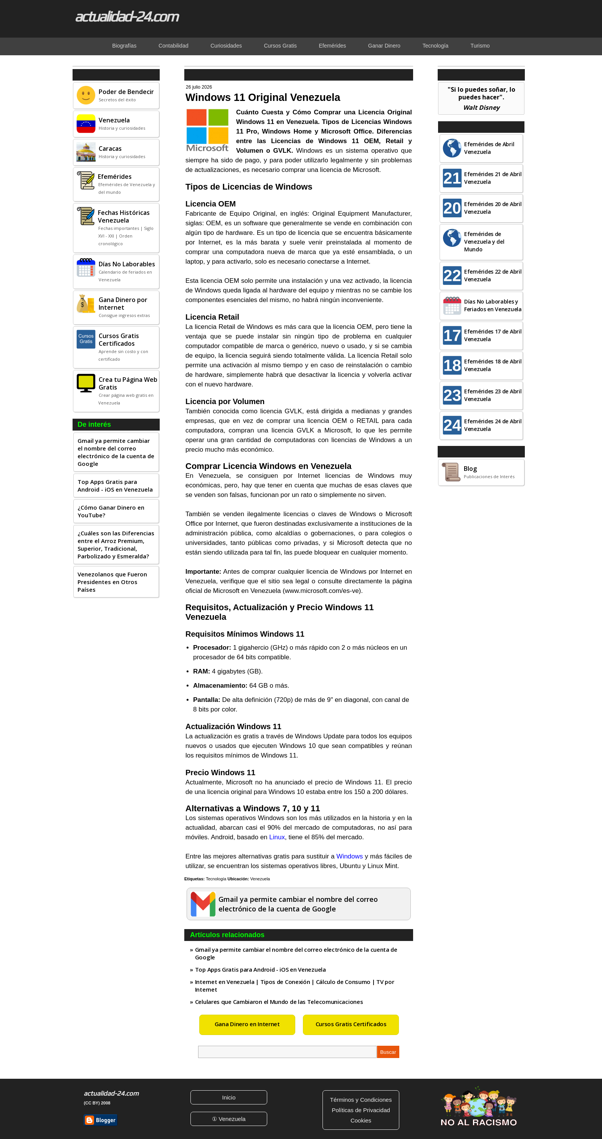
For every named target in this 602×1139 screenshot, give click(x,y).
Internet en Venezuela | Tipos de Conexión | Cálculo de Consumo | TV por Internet (294, 985)
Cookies (361, 1120)
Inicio (228, 1097)
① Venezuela (228, 1119)
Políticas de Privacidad (361, 1110)
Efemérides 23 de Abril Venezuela (492, 395)
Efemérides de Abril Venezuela (489, 147)
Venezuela (260, 879)
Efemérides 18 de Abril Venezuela (492, 365)
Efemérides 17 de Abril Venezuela (492, 335)
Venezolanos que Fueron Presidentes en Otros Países (112, 581)
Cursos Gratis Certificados (351, 1024)
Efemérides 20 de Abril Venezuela (492, 207)
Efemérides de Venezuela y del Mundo (484, 241)
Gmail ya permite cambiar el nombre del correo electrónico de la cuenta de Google (116, 452)
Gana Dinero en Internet (247, 1024)
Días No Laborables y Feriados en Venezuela (493, 305)
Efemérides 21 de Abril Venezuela (492, 177)
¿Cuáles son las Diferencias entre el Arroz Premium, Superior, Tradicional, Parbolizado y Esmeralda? (116, 544)
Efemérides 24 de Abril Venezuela (492, 425)
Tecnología (216, 879)
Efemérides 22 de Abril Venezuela (492, 275)
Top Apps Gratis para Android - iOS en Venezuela (115, 485)
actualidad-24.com (125, 16)
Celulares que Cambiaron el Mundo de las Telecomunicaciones (279, 1001)
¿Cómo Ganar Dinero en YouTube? (111, 511)
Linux (277, 837)
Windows (349, 856)
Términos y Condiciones (361, 1099)
